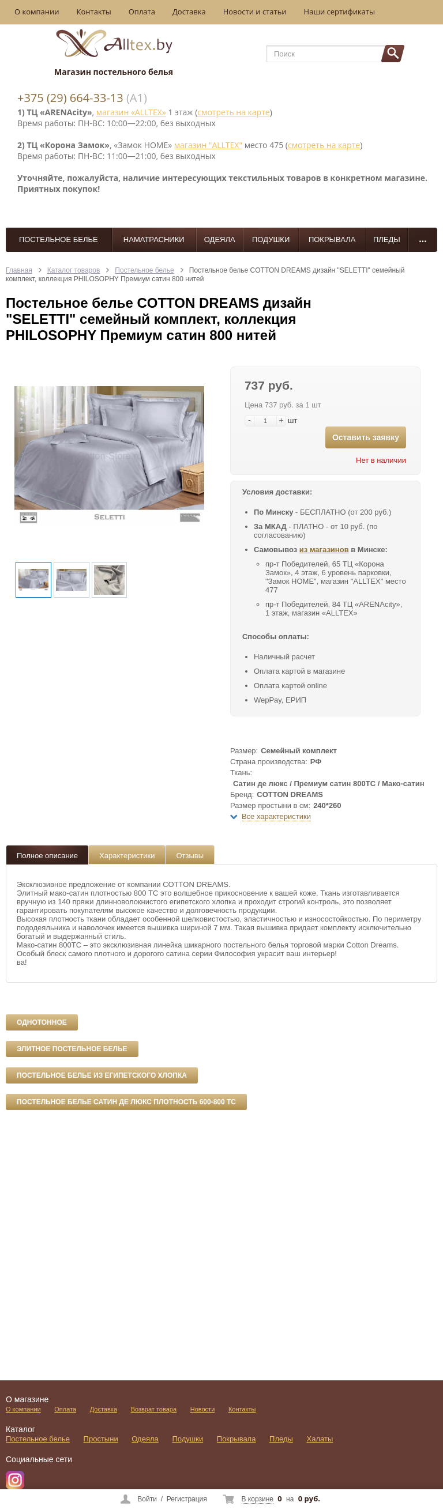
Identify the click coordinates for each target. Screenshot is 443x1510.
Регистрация (187, 1499)
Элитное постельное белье (72, 1049)
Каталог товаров (73, 270)
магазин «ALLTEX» (131, 112)
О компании (36, 11)
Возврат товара (154, 1409)
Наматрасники (154, 239)
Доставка (189, 11)
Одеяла (219, 239)
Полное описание (47, 855)
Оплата (142, 11)
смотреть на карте (233, 112)
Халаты (320, 1438)
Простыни (101, 1438)
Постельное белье (58, 239)
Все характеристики (276, 816)
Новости (202, 1409)
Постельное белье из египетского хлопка (102, 1075)
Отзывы (190, 855)
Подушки (271, 239)
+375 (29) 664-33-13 (70, 97)
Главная (19, 270)
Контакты (94, 11)
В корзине (257, 1499)
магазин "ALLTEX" (208, 144)
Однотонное (42, 1022)
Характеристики (127, 855)
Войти (147, 1499)
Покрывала (332, 239)
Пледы (386, 239)
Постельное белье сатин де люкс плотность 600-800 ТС (126, 1102)
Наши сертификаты (340, 11)
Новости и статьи (255, 11)
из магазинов (324, 549)
